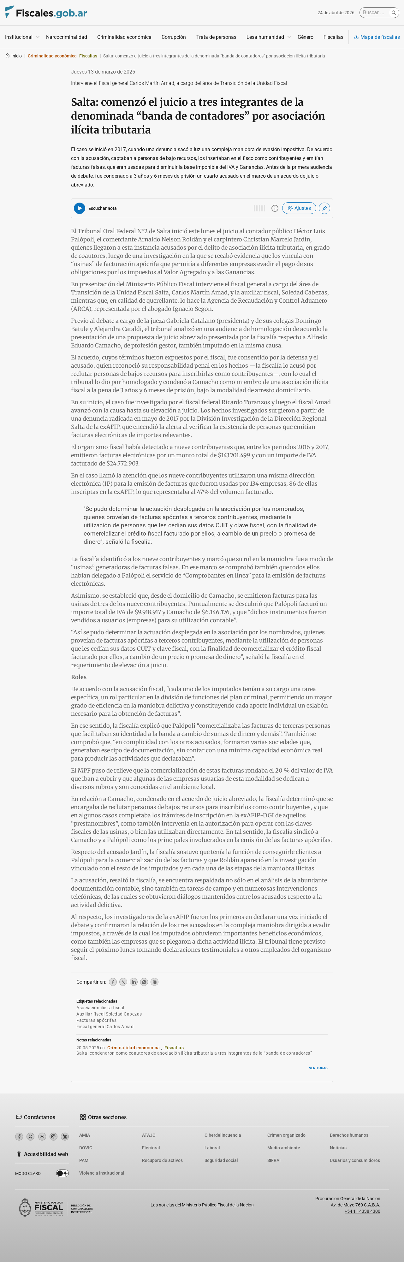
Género (305, 37)
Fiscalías (333, 37)
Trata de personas (216, 37)
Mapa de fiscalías (377, 37)
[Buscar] (375, 12)
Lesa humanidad (265, 37)
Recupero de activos (162, 1160)
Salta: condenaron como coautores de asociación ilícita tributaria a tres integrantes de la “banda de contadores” (194, 1053)
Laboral (212, 1147)
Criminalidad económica (124, 37)
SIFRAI (274, 1160)
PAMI (84, 1160)
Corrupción (174, 37)
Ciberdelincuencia (223, 1135)
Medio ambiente (283, 1147)
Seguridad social (221, 1160)
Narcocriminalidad (66, 37)
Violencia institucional (101, 1173)
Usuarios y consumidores (355, 1160)
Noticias (338, 1147)
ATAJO (149, 1135)
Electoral (151, 1147)
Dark (62, 1174)
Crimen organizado (286, 1135)
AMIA (84, 1135)
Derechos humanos (349, 1135)
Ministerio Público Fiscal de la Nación (218, 1204)
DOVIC (85, 1147)
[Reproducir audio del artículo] (79, 208)
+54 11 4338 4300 (362, 1211)
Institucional (19, 37)
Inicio (13, 55)
